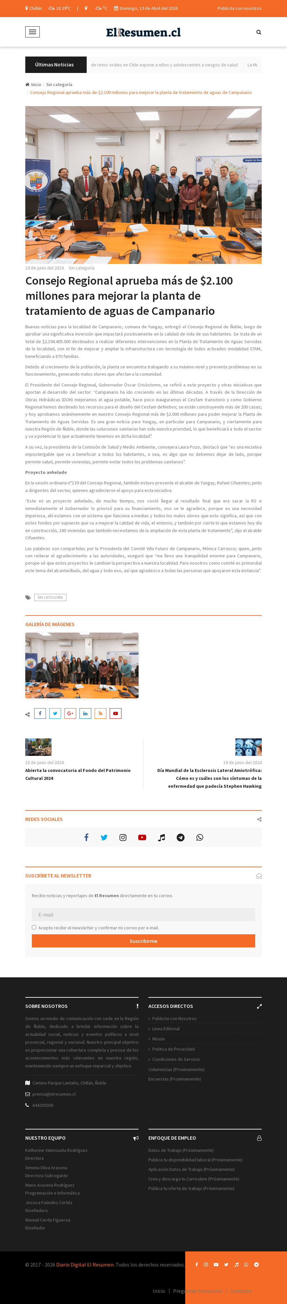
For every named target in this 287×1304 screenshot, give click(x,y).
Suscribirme (143, 941)
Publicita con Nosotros (174, 1018)
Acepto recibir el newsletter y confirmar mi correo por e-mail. (95, 928)
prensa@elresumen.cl (54, 1094)
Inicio (33, 84)
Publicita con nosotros (240, 8)
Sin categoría (59, 84)
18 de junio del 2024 (44, 762)
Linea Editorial (166, 1029)
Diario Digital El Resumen (85, 1264)
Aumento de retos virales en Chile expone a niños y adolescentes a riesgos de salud (163, 65)
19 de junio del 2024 (44, 268)
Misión (158, 1039)
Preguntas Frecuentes (198, 1290)
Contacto (241, 1290)
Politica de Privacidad (173, 1049)
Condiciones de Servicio (176, 1059)
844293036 (43, 1105)
